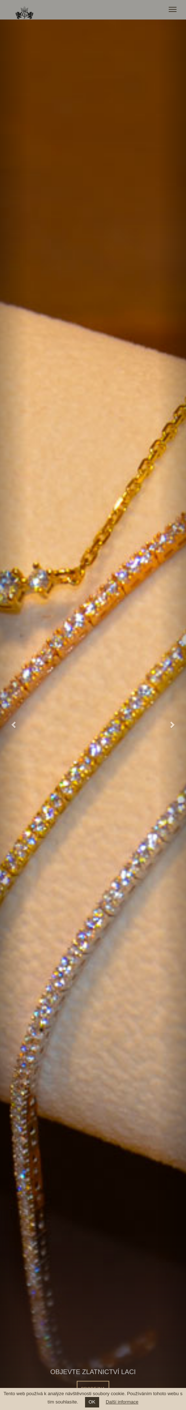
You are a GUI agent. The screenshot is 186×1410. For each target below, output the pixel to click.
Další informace (122, 1402)
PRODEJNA (93, 1386)
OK (92, 1402)
